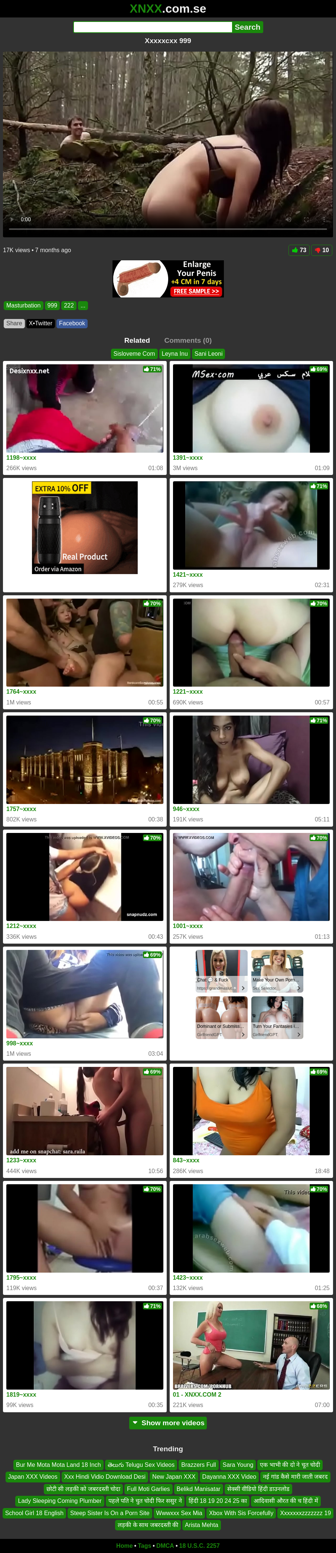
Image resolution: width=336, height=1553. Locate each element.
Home (124, 1546)
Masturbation (23, 305)
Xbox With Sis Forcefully (241, 1513)
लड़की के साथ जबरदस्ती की (148, 1525)
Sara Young (238, 1465)
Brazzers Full (198, 1465)
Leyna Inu (175, 354)
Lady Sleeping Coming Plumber (59, 1501)
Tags (144, 1546)
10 (321, 250)
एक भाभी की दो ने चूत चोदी (290, 1465)
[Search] (152, 27)
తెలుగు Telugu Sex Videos (141, 1465)
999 (53, 305)
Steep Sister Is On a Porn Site (109, 1513)
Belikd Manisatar (199, 1489)
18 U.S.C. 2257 (199, 1546)
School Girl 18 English (34, 1513)
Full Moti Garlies (148, 1489)
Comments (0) (188, 340)
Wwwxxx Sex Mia (179, 1513)
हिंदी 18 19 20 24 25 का (218, 1501)
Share (14, 323)
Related (137, 340)
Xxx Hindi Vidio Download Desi (105, 1477)
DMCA (165, 1546)
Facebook (72, 323)
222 (69, 305)
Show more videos (168, 1423)
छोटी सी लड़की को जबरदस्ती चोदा (83, 1489)
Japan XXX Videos (33, 1477)
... (83, 305)
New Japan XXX (174, 1477)
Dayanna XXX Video (229, 1477)
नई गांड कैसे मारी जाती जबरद (295, 1477)
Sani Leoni (209, 354)
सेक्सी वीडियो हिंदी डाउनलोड (258, 1489)
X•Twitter (40, 323)
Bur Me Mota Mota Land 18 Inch (58, 1465)
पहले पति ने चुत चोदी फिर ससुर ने (145, 1501)
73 (299, 250)
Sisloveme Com (134, 354)
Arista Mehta (201, 1525)
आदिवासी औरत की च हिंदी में (286, 1501)
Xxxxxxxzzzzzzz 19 (305, 1513)
